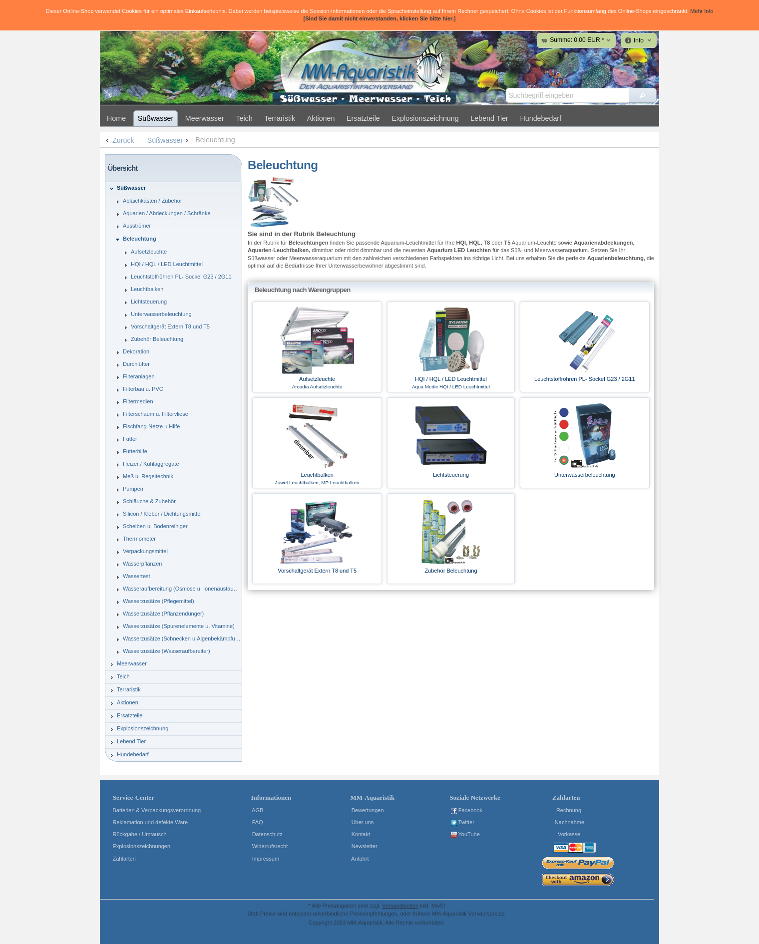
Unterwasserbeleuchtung (584, 475)
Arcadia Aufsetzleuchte (317, 386)
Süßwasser (169, 140)
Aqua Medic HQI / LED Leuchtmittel (451, 386)
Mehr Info (701, 11)
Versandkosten (400, 906)
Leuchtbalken (317, 475)
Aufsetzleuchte (317, 379)
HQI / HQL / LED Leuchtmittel (451, 379)
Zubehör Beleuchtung (450, 571)
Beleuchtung (215, 140)
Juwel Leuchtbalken (297, 482)
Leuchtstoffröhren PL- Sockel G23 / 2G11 (584, 379)
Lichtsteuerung (451, 475)
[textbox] (567, 95)
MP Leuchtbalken (340, 482)
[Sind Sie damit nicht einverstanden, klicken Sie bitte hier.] (379, 18)
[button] (642, 95)
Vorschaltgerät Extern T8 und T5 (317, 571)
